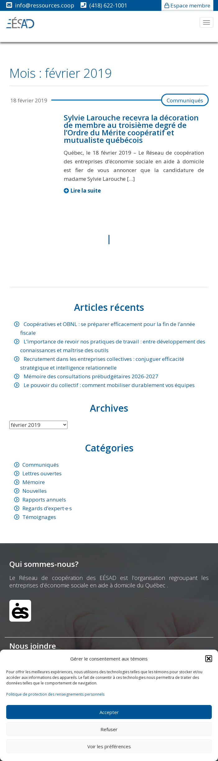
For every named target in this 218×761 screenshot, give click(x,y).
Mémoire (33, 482)
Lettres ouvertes (42, 473)
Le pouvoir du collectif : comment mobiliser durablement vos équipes (109, 385)
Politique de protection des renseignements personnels (55, 694)
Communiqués (185, 100)
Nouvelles (34, 490)
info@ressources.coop (44, 5)
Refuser (109, 729)
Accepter (109, 712)
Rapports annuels (44, 499)
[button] (209, 659)
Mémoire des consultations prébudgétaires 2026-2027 (91, 376)
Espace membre (190, 5)
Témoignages (39, 517)
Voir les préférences (109, 746)
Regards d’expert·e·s (47, 508)
